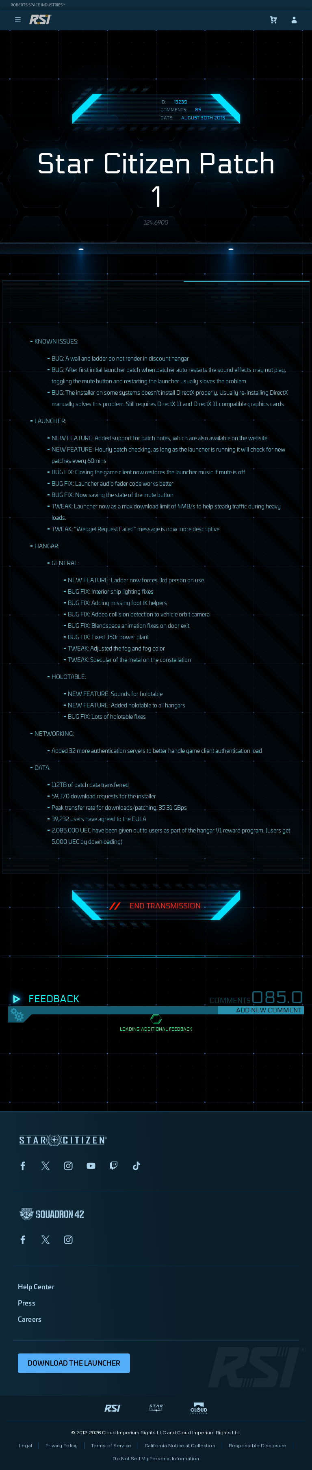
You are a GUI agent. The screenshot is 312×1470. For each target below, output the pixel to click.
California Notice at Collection (180, 1445)
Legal (25, 1445)
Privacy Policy (62, 1445)
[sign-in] (294, 20)
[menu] (18, 20)
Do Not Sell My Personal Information (156, 1458)
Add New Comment (268, 1010)
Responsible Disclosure (258, 1445)
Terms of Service (111, 1445)
